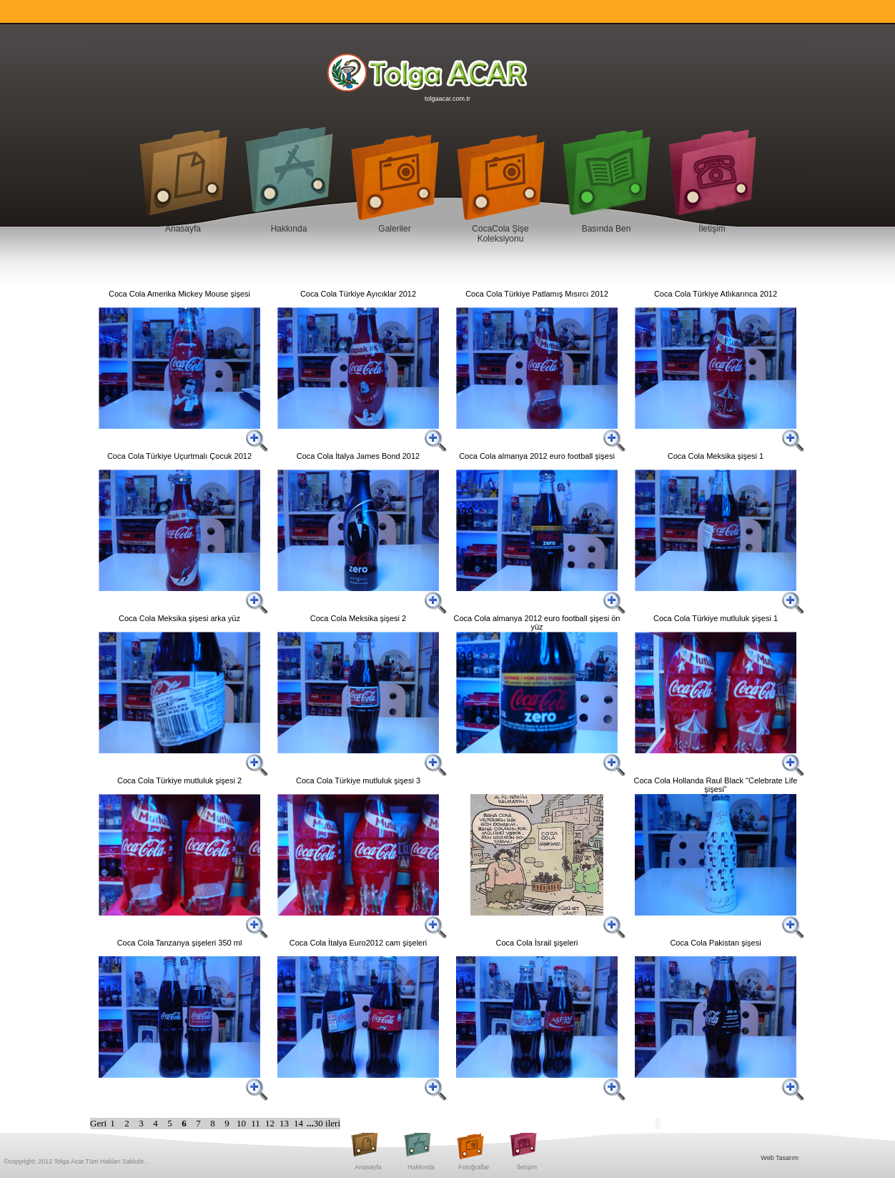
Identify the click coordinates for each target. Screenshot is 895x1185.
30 (319, 1123)
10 (242, 1123)
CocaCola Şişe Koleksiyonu (500, 234)
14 (299, 1123)
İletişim (711, 229)
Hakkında (289, 229)
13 (285, 1123)
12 (271, 1123)
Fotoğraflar (474, 1167)
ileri (332, 1123)
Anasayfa (183, 229)
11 (256, 1123)
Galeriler (394, 229)
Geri (98, 1123)
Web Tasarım (779, 1157)
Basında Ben (606, 229)
